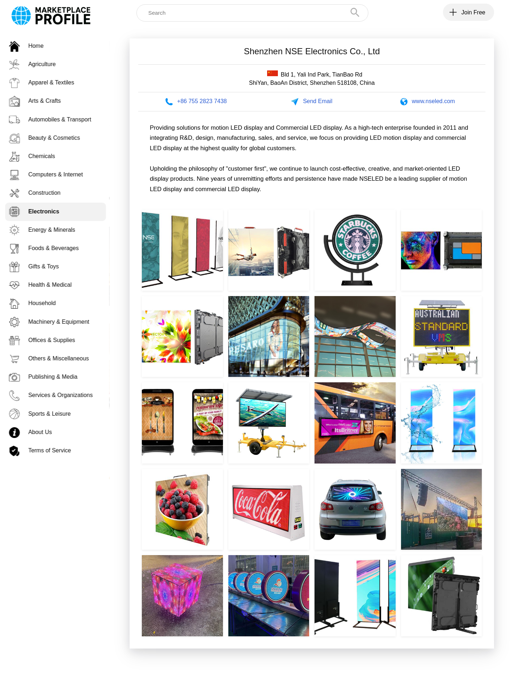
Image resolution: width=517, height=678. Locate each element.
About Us (34, 432)
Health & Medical (44, 285)
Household (36, 303)
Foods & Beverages (48, 248)
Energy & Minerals (46, 230)
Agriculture (36, 64)
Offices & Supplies (46, 340)
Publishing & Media (47, 377)
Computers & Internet (50, 174)
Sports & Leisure (43, 414)
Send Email (317, 101)
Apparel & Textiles (45, 82)
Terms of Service (44, 450)
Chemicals (36, 156)
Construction (38, 193)
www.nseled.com (433, 101)
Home (30, 46)
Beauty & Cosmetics (48, 138)
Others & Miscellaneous (53, 358)
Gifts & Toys (37, 266)
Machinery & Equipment (53, 322)
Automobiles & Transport (54, 119)
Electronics (38, 211)
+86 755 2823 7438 (202, 101)
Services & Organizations (55, 395)
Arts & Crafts (39, 101)
